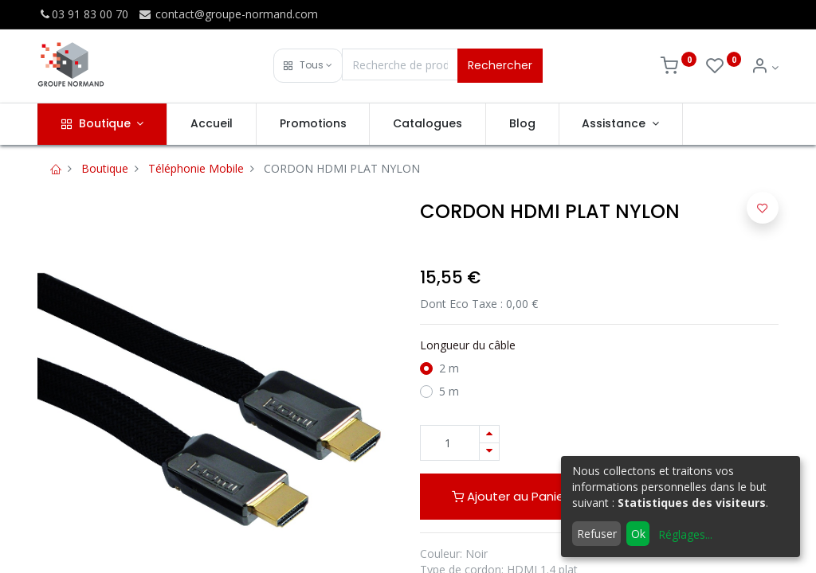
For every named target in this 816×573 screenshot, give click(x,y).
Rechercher (500, 65)
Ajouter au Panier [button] (510, 496)
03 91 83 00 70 (82, 13)
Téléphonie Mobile (196, 168)
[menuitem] (211, 124)
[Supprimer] (489, 451)
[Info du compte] (765, 67)
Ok (638, 533)
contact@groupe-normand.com (228, 13)
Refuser (597, 533)
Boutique (104, 168)
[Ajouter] (489, 434)
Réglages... (685, 534)
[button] (308, 66)
